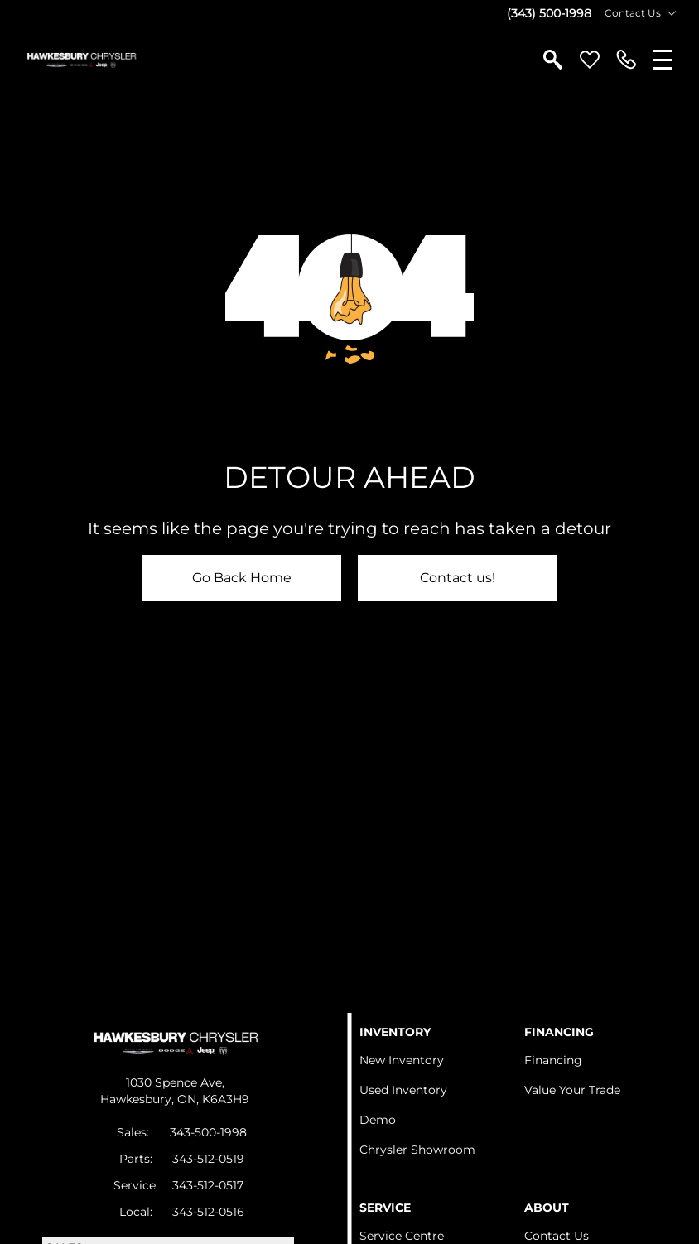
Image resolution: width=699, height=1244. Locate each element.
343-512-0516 (208, 1211)
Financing (553, 1060)
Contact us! (457, 578)
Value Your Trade (572, 1089)
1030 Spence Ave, (175, 1082)
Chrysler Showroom (417, 1149)
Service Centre (401, 1235)
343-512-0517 (207, 1185)
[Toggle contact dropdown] (672, 13)
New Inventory (401, 1060)
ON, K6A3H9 (213, 1099)
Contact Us (556, 1235)
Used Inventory (403, 1089)
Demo (377, 1119)
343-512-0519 (208, 1158)
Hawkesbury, (138, 1099)
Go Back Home (242, 578)
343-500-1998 (208, 1132)
